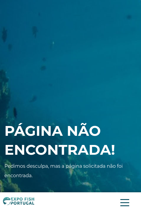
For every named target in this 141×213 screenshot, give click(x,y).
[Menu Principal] (124, 202)
